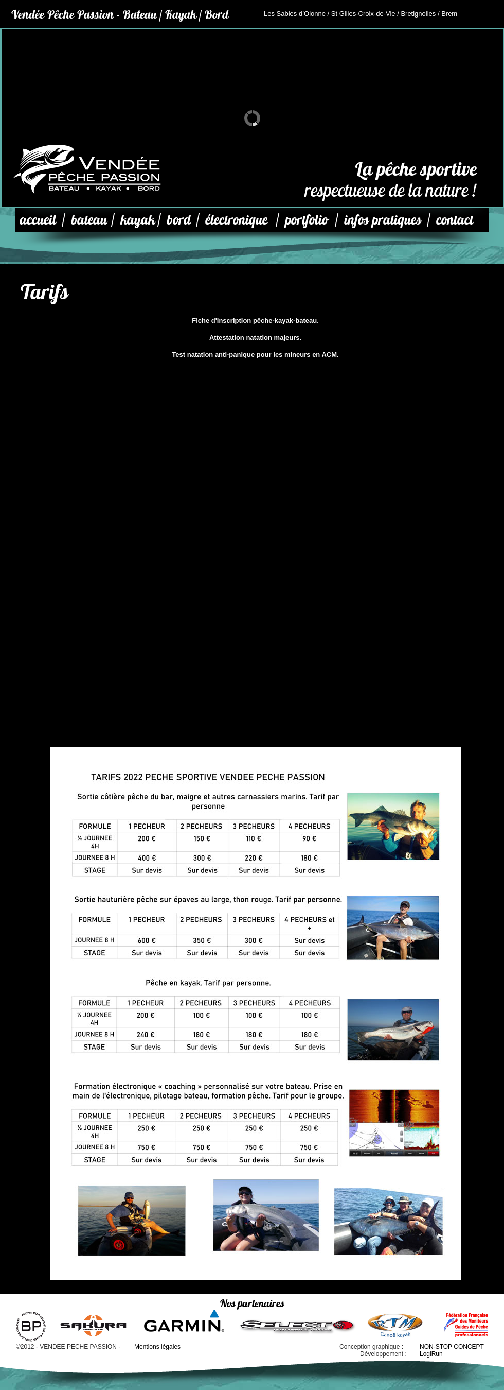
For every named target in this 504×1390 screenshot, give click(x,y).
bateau (89, 219)
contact (454, 219)
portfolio (306, 219)
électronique (236, 219)
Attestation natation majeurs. (255, 337)
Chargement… (255, 574)
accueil (38, 219)
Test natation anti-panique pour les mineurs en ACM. (255, 354)
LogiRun (431, 1354)
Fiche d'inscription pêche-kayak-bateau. (255, 320)
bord (179, 219)
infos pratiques (382, 219)
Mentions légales (157, 1346)
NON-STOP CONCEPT (452, 1346)
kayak (137, 219)
